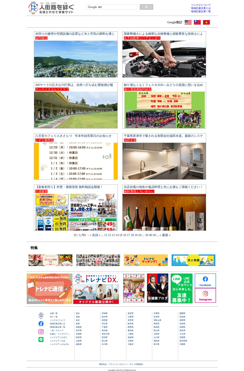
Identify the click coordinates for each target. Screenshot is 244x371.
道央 (78, 313)
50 (155, 235)
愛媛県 (182, 313)
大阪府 (130, 344)
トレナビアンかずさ (58, 337)
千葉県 (105, 327)
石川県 (105, 344)
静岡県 (130, 327)
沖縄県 (182, 344)
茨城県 (105, 313)
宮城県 (79, 334)
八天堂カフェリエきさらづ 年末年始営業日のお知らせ (73, 135)
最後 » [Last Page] (166, 235)
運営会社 (103, 364)
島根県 (156, 327)
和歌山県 (157, 320)
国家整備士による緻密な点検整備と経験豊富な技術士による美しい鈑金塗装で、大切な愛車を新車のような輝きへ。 (163, 35)
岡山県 (156, 330)
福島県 (79, 344)
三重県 (130, 334)
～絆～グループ (56, 330)
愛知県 (130, 330)
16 (125, 235)
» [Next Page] (161, 235)
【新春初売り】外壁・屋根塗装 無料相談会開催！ (69, 187)
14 (117, 235)
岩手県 (79, 330)
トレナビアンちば (57, 341)
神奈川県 (105, 334)
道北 (78, 320)
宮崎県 (182, 337)
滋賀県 (130, 337)
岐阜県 (130, 324)
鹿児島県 (183, 341)
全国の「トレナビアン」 (60, 334)
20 (140, 235)
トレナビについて (57, 320)
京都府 (130, 341)
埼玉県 (105, 324)
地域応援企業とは (57, 324)
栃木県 (105, 317)
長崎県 (182, 327)
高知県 (182, 317)
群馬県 (105, 320)
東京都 (105, 330)
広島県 (156, 334)
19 (136, 235)
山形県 (79, 341)
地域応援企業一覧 (57, 327)
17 (129, 235)
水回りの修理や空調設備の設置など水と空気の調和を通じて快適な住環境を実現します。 (75, 35)
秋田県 (79, 337)
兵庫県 (156, 313)
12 (110, 235)
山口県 (156, 337)
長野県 (130, 320)
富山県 (105, 341)
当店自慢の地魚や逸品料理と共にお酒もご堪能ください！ (163, 187)
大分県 (182, 334)
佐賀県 (182, 324)
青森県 (79, 327)
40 (151, 235)
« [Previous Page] (100, 235)
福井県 (130, 313)
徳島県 (156, 341)
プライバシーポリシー (118, 364)
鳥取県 (156, 324)
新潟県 (105, 337)
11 (106, 235)
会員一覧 (54, 313)
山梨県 (130, 317)
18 (133, 235)
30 (147, 235)
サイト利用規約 (136, 364)
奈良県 (156, 317)
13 (114, 235)
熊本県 (182, 330)
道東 (78, 324)
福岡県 (182, 320)
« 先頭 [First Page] (94, 235)
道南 (78, 317)
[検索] (111, 7)
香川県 (156, 344)
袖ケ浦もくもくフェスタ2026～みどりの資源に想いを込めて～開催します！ (163, 86)
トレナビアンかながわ (59, 344)
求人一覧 (54, 317)
